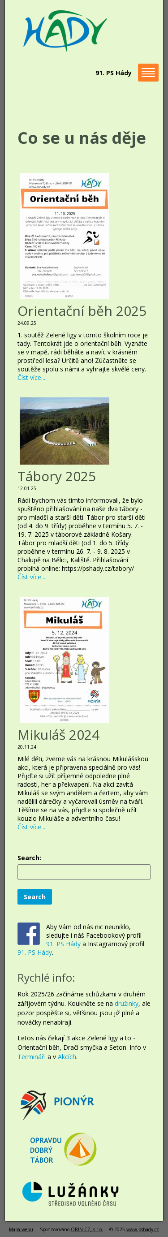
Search (35, 896)
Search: (29, 857)
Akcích (67, 1056)
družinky (126, 1003)
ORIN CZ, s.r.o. (87, 1229)
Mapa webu (21, 1229)
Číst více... (31, 377)
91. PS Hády (63, 944)
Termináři (31, 1056)
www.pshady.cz (142, 1229)
